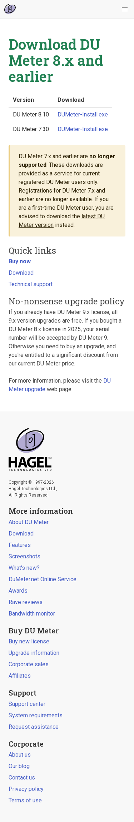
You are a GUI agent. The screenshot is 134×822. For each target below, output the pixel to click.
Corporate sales (29, 664)
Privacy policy (26, 789)
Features (20, 545)
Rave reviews (26, 602)
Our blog (19, 766)
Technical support (31, 284)
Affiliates (20, 675)
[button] (124, 9)
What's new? (24, 567)
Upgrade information (34, 652)
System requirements (36, 715)
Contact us (22, 777)
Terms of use (25, 800)
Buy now (20, 261)
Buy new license (29, 641)
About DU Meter (29, 522)
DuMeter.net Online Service (42, 579)
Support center (27, 704)
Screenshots (24, 556)
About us (20, 754)
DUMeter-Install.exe (83, 114)
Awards (18, 590)
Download (21, 272)
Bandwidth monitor (32, 613)
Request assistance (34, 726)
